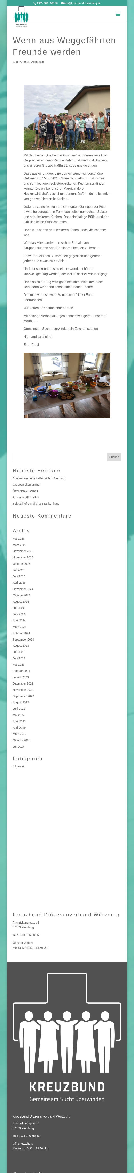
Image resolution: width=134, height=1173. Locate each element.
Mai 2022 (19, 715)
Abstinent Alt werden (26, 497)
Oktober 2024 (21, 595)
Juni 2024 (19, 614)
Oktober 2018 (21, 740)
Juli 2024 (18, 608)
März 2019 (19, 733)
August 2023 (21, 645)
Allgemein (37, 61)
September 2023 (23, 639)
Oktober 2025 (21, 563)
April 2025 (19, 582)
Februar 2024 (21, 633)
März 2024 (19, 626)
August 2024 (21, 601)
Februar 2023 (21, 670)
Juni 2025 (19, 576)
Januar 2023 (21, 677)
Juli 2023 (18, 652)
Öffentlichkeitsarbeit (25, 491)
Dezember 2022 (23, 683)
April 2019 (19, 727)
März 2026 (19, 545)
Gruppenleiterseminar (26, 484)
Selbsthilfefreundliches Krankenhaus (36, 503)
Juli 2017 (18, 746)
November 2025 (23, 557)
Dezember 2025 (23, 551)
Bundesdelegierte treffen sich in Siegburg (39, 478)
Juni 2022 (19, 708)
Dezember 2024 (23, 589)
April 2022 (19, 721)
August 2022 (21, 702)
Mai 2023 (19, 664)
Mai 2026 (19, 538)
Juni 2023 (19, 658)
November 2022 (23, 689)
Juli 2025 (18, 570)
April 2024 (19, 620)
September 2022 (23, 696)
